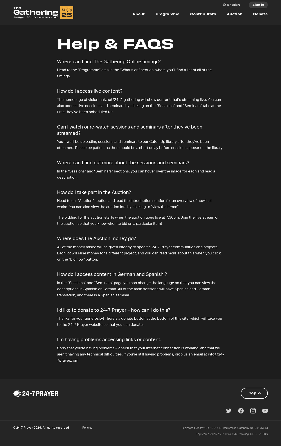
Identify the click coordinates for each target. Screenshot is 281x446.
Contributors (203, 14)
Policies (87, 427)
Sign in (258, 5)
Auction (234, 14)
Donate (260, 14)
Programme (168, 14)
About (138, 14)
